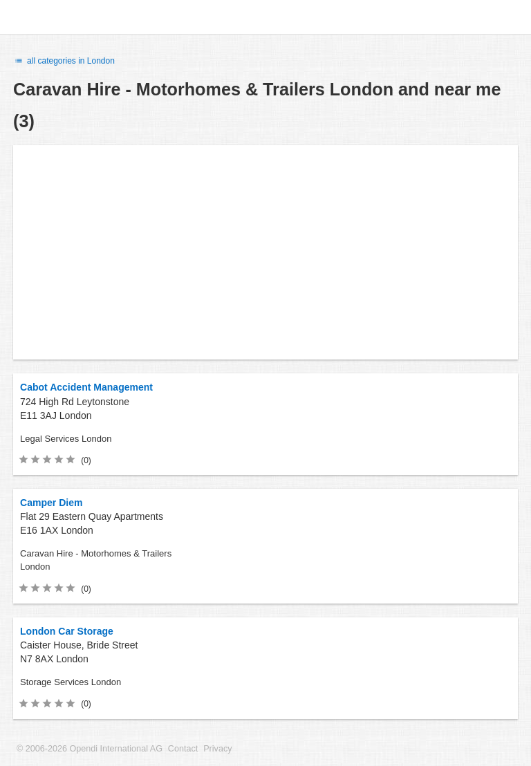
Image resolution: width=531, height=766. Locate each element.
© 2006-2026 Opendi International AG (89, 749)
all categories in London (64, 61)
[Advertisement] (265, 252)
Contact (183, 749)
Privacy (217, 749)
